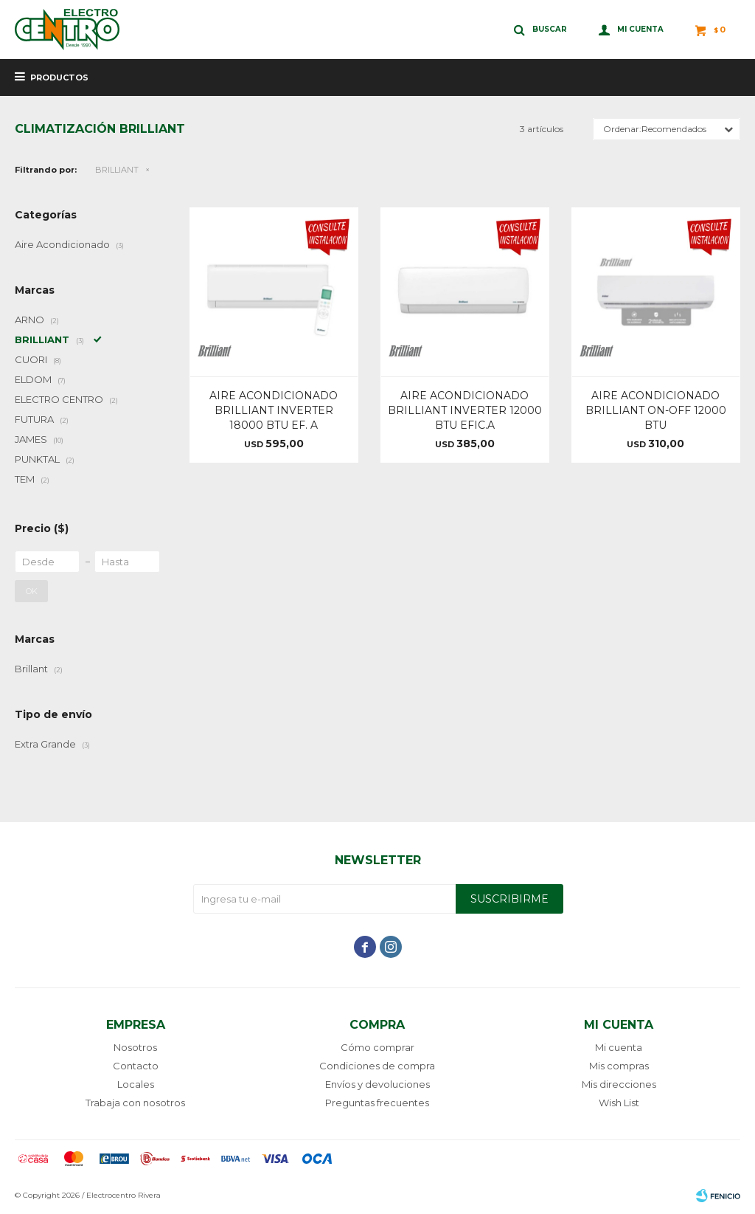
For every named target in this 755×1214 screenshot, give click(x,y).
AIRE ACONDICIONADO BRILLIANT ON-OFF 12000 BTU (655, 410)
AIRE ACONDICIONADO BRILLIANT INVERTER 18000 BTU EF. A (273, 410)
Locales (135, 1084)
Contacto (136, 1066)
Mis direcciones (619, 1084)
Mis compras (619, 1066)
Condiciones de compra (377, 1066)
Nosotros (135, 1047)
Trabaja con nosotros (135, 1102)
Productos (59, 77)
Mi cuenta (618, 1047)
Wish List (619, 1102)
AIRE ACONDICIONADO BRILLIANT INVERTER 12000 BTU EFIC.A (465, 410)
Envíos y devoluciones (377, 1084)
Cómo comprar (377, 1047)
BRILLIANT (117, 170)
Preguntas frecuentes (377, 1102)
